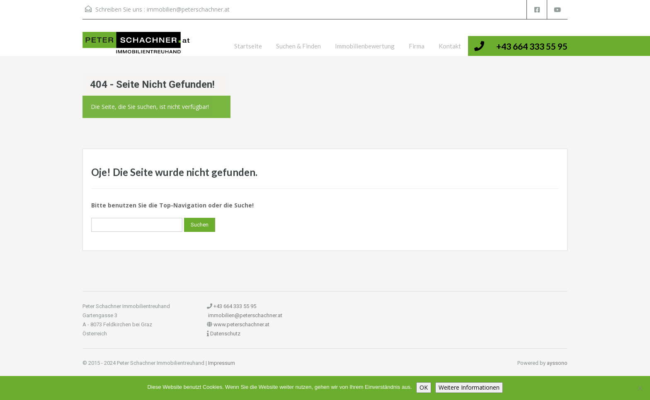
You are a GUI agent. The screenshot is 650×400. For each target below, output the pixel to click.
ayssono (557, 363)
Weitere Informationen (469, 387)
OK (424, 387)
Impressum (221, 363)
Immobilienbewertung (365, 46)
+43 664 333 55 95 (532, 46)
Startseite (248, 46)
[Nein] (639, 388)
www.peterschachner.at (241, 324)
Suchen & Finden (298, 46)
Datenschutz (225, 333)
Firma (416, 46)
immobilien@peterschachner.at (188, 9)
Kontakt (450, 46)
